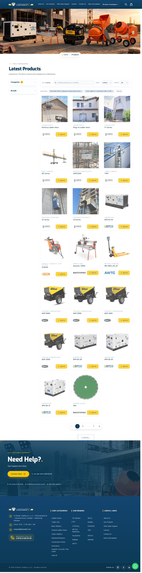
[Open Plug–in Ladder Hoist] (85, 116)
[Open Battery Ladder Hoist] (54, 116)
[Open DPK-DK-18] (117, 348)
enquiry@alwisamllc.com (22, 529)
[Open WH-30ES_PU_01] (117, 255)
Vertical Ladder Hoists (59, 530)
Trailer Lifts (56, 522)
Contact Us (82, 4)
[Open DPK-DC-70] (117, 208)
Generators (56, 546)
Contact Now (18, 473)
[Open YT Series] (117, 116)
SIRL (89, 530)
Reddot (90, 522)
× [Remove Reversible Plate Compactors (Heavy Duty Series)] (81, 91)
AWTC (74, 543)
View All (54, 555)
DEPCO (90, 535)
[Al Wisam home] (21, 509)
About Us (41, 4)
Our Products (50, 4)
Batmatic (91, 539)
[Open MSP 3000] (85, 302)
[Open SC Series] (54, 208)
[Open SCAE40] (54, 255)
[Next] (99, 426)
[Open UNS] (85, 394)
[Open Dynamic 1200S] (85, 255)
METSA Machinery (76, 531)
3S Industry (76, 518)
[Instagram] (118, 567)
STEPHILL (76, 526)
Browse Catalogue (110, 4)
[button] (23, 82)
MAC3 (90, 518)
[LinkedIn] (129, 567)
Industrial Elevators (58, 538)
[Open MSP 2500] (117, 302)
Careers (74, 4)
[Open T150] (117, 162)
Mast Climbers (57, 526)
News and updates (94, 4)
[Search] (126, 4)
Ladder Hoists (56, 518)
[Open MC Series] (54, 162)
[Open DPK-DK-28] (85, 348)
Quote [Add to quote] (61, 134)
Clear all (119, 91)
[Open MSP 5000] (54, 302)
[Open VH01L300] (85, 162)
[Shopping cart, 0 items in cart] (131, 4)
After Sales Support (63, 4)
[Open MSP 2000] (54, 348)
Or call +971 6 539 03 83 (42, 474)
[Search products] (74, 82)
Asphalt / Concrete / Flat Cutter (60, 550)
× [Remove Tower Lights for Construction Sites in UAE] (112, 91)
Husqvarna (76, 535)
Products (75, 55)
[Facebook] (123, 567)
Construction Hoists (58, 542)
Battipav (75, 539)
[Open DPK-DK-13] (54, 394)
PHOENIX (91, 526)
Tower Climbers (57, 534)
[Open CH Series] (85, 208)
